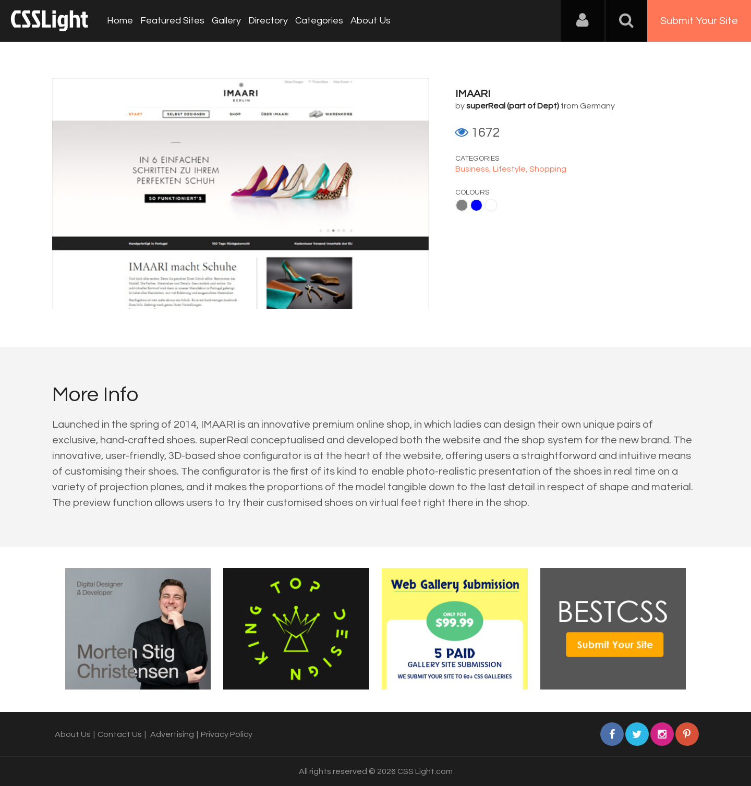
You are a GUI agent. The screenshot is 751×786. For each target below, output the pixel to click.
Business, (474, 169)
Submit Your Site (699, 21)
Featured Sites (172, 21)
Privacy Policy (226, 734)
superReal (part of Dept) (512, 106)
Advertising (172, 734)
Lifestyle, (511, 169)
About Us (370, 21)
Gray (461, 205)
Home (120, 21)
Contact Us (120, 734)
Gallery (226, 21)
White (491, 205)
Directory (268, 21)
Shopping (547, 169)
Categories (319, 21)
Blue (476, 205)
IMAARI (472, 94)
